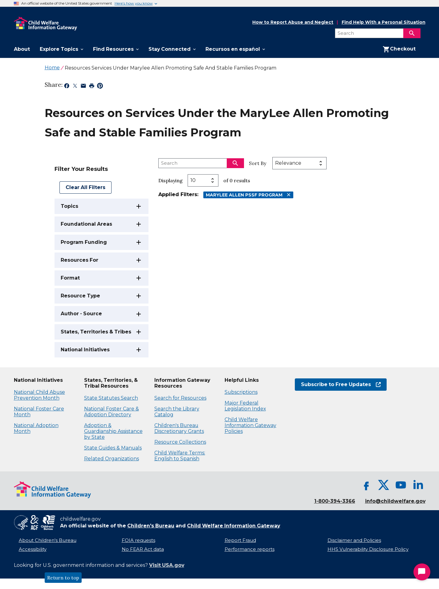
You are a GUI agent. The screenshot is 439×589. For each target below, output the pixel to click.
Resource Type (80, 296)
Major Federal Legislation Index (245, 406)
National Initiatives (85, 350)
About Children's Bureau (47, 540)
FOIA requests (138, 540)
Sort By (257, 163)
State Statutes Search (111, 398)
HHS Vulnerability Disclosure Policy (368, 549)
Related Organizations (111, 459)
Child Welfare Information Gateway (233, 526)
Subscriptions (241, 392)
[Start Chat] (421, 571)
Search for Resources (180, 398)
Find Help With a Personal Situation (383, 22)
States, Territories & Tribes (96, 332)
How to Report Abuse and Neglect (292, 22)
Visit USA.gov (166, 565)
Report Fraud (240, 540)
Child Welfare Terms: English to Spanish (179, 456)
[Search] (412, 33)
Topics (69, 206)
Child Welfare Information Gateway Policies (250, 425)
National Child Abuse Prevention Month (39, 395)
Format (70, 278)
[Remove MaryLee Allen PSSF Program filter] (289, 194)
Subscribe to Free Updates (341, 384)
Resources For (79, 260)
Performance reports (249, 549)
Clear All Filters (85, 187)
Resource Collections (180, 442)
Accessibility (33, 549)
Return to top (63, 578)
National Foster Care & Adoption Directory (111, 412)
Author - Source (81, 314)
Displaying (170, 180)
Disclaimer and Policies (354, 540)
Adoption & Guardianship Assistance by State (113, 431)
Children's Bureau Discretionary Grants (179, 428)
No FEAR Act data (143, 549)
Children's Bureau (150, 526)
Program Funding (84, 242)
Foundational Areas (86, 224)
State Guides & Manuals (113, 448)
